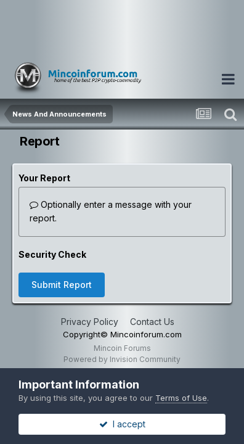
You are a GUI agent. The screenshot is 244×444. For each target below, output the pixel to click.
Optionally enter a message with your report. (111, 211)
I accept (122, 424)
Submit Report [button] (61, 284)
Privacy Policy (89, 321)
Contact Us (152, 321)
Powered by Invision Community (122, 359)
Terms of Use (181, 398)
